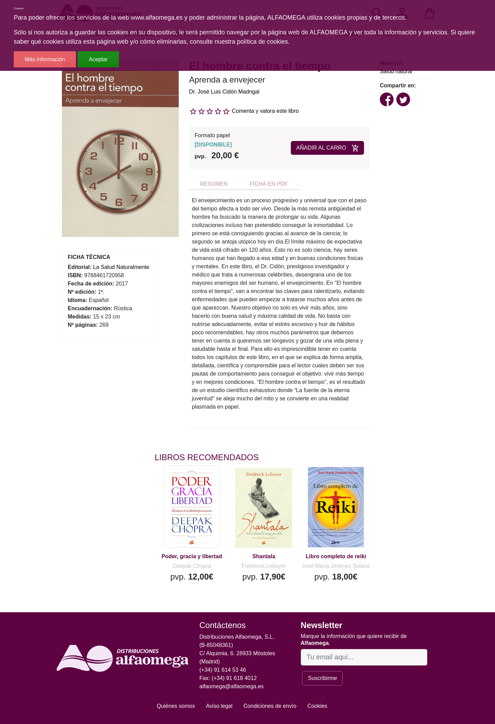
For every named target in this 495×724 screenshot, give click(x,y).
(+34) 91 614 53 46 (222, 670)
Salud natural (396, 71)
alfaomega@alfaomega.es (231, 686)
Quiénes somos (176, 706)
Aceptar (98, 59)
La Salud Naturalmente (121, 267)
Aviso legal (219, 706)
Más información (45, 59)
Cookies (317, 706)
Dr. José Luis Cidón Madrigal (224, 92)
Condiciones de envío (269, 706)
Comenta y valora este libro (265, 111)
